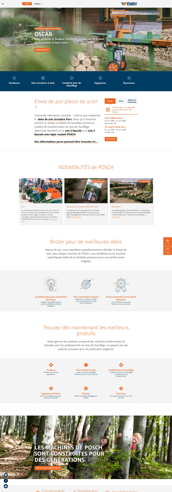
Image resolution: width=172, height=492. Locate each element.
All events (110, 139)
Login (27, 4)
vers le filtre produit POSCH (48, 468)
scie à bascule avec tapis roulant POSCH (64, 132)
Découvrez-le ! (42, 50)
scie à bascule (73, 130)
